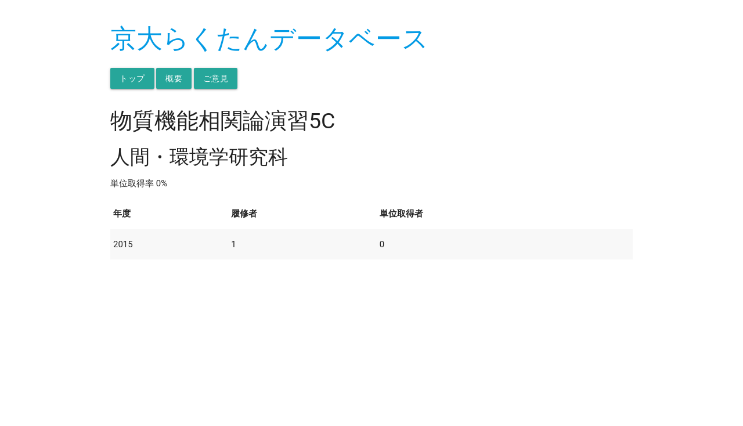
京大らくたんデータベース (269, 38)
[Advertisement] (371, 340)
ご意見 (216, 78)
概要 (173, 78)
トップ (132, 78)
